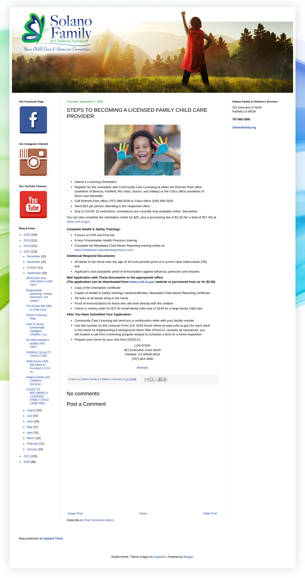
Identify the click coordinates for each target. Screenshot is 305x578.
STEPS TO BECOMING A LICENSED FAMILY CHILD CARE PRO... (37, 396)
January (32, 449)
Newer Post (75, 513)
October (32, 267)
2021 (27, 456)
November (34, 262)
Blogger (188, 556)
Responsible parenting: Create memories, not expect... (39, 295)
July (30, 415)
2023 (27, 246)
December (34, 256)
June (30, 421)
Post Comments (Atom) (99, 520)
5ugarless (160, 556)
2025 (27, 234)
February (33, 443)
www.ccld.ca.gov (78, 221)
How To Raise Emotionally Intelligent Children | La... (37, 329)
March (31, 438)
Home (143, 513)
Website (142, 367)
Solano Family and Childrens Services (38, 381)
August (32, 410)
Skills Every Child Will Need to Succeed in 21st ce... (38, 366)
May (30, 427)
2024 (27, 240)
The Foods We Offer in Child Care (39, 307)
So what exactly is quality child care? (37, 343)
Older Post (210, 513)
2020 (27, 462)
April (30, 432)
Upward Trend (53, 538)
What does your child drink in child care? (39, 281)
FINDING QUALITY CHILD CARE (38, 354)
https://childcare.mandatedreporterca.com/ (104, 250)
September (34, 273)
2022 (27, 251)
